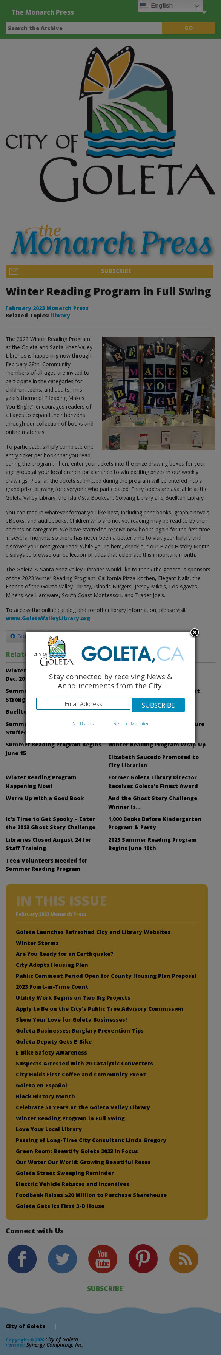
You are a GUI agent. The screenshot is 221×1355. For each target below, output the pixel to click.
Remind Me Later (131, 723)
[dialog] (110, 687)
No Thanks (83, 723)
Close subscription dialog (194, 633)
